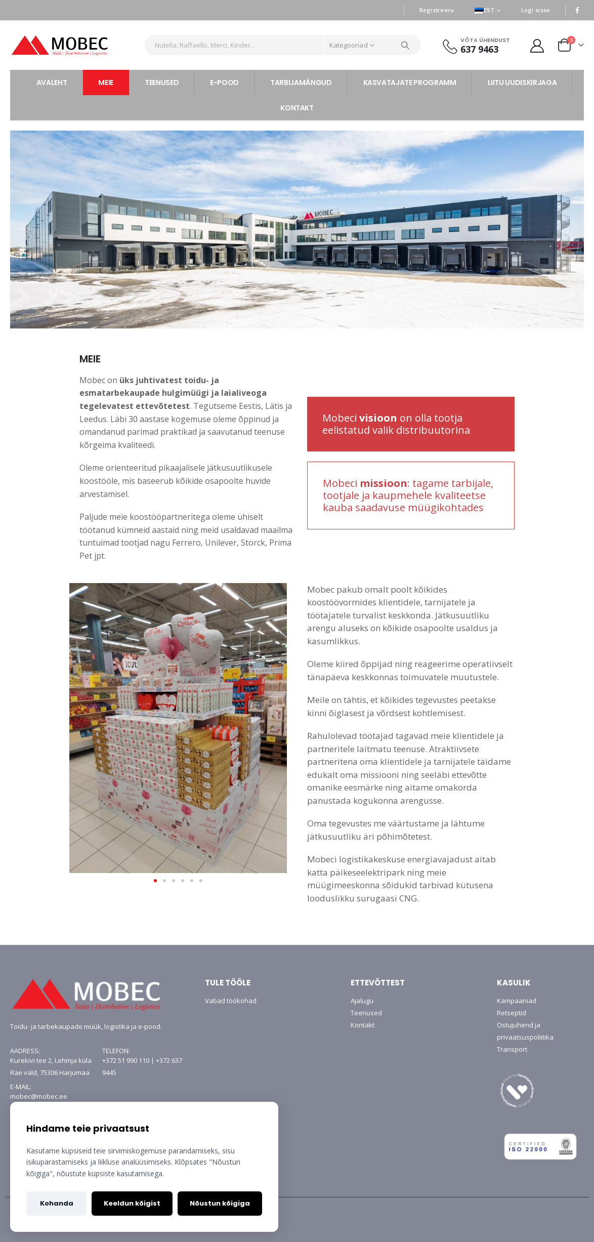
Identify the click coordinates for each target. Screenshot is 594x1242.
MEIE (105, 82)
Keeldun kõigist (132, 1203)
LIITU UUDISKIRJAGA (522, 82)
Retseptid (511, 1012)
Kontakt (362, 1024)
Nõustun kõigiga (220, 1203)
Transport (512, 1049)
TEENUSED (162, 82)
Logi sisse (535, 10)
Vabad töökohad (231, 1000)
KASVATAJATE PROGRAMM (409, 82)
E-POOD (224, 82)
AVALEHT (51, 82)
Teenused (366, 1012)
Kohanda (56, 1203)
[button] (155, 880)
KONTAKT (297, 108)
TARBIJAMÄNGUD (300, 82)
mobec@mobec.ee (38, 1096)
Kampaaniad (516, 1000)
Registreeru (436, 10)
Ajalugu (362, 1000)
